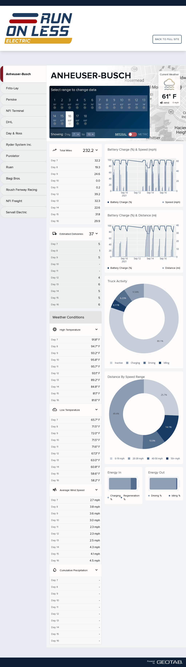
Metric (143, 134)
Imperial (121, 134)
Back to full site (167, 39)
